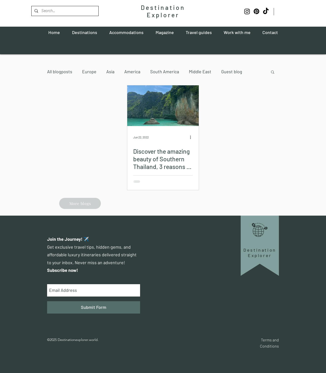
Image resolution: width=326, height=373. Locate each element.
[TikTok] (266, 11)
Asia (110, 71)
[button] (272, 72)
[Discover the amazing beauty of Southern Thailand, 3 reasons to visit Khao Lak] (163, 105)
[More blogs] (80, 203)
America (132, 71)
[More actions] (192, 137)
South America (164, 71)
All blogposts (59, 71)
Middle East (200, 71)
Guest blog (231, 71)
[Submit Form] (93, 307)
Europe (89, 71)
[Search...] (64, 11)
